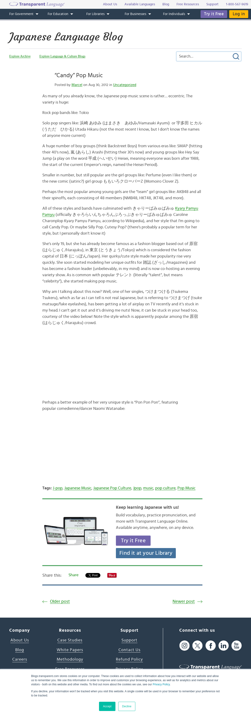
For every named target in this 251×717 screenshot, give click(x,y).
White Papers (70, 650)
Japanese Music (77, 488)
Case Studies (69, 640)
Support (129, 640)
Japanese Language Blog (66, 36)
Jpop (137, 488)
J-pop (57, 488)
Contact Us (129, 650)
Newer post (184, 601)
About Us (19, 640)
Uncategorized (124, 85)
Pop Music (186, 488)
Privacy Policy (161, 684)
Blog (19, 650)
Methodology (70, 659)
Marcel (76, 85)
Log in (239, 14)
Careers (19, 659)
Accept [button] (107, 706)
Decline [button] (126, 706)
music (148, 488)
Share (73, 575)
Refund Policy (129, 659)
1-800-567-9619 (237, 4)
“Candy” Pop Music (79, 75)
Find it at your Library (145, 553)
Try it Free (214, 14)
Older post (60, 601)
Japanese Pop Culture (112, 488)
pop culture (165, 488)
